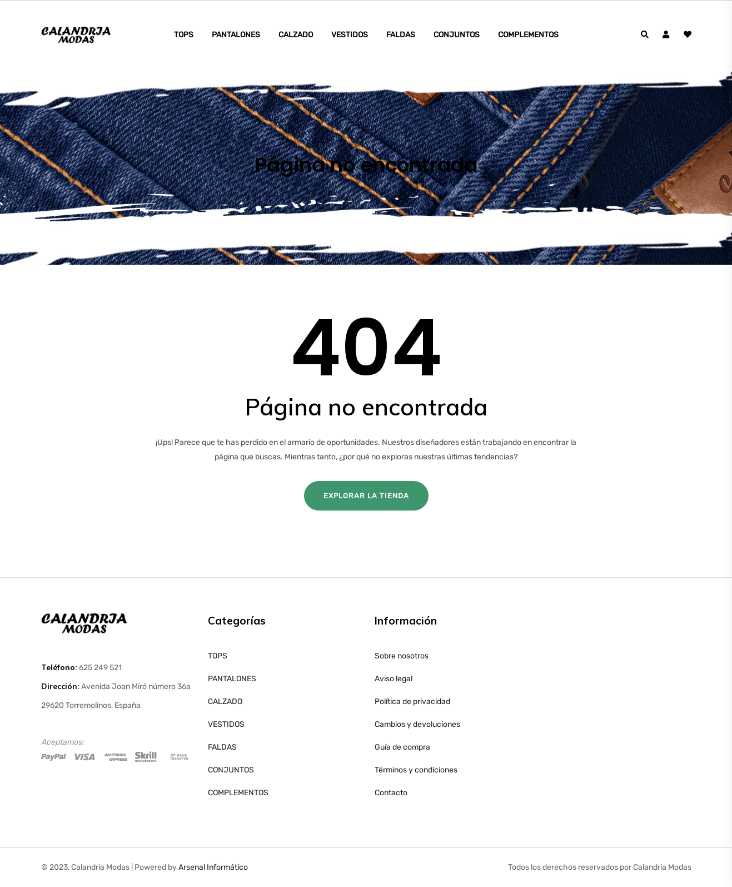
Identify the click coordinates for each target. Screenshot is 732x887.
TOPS (183, 34)
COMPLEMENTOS (528, 34)
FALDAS (400, 34)
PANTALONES (236, 34)
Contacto (391, 792)
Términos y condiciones (416, 770)
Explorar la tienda (366, 496)
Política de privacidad (412, 701)
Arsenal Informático (213, 867)
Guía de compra (402, 747)
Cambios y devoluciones (417, 724)
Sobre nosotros (402, 656)
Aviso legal (393, 678)
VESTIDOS (349, 34)
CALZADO (295, 34)
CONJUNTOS (457, 34)
